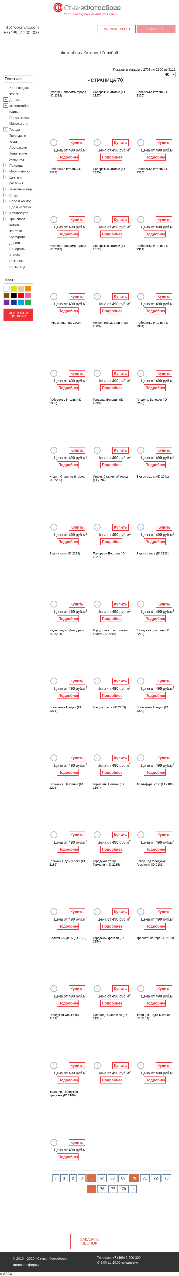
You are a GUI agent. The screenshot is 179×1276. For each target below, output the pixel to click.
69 (123, 1178)
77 (113, 1189)
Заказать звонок (117, 29)
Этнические (18, 153)
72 (156, 1178)
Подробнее (69, 157)
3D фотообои (19, 106)
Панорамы (17, 249)
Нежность (16, 261)
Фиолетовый (6, 302)
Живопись (17, 159)
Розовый (28, 295)
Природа (16, 165)
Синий (14, 302)
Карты (14, 111)
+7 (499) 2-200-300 (20, 32)
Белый (6, 289)
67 (102, 1178)
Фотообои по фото (18, 314)
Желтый (14, 289)
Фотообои (70, 53)
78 (124, 1189)
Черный (14, 295)
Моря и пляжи (20, 171)
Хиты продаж (19, 88)
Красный (21, 295)
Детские (15, 100)
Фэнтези (15, 231)
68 (112, 1178)
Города (14, 129)
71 (145, 1178)
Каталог (91, 53)
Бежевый (21, 289)
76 (102, 1189)
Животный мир (20, 189)
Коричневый (6, 295)
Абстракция (18, 147)
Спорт (13, 195)
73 (166, 1178)
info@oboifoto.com (21, 27)
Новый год (17, 267)
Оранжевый (28, 289)
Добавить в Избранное (53, 142)
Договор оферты (26, 1265)
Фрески (14, 94)
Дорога (14, 243)
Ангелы (14, 255)
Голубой (21, 302)
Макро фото (18, 123)
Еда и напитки (20, 207)
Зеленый (28, 302)
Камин (14, 225)
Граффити (17, 237)
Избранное (156, 29)
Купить (76, 143)
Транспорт (17, 219)
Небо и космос (20, 201)
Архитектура (18, 213)
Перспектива (19, 118)
